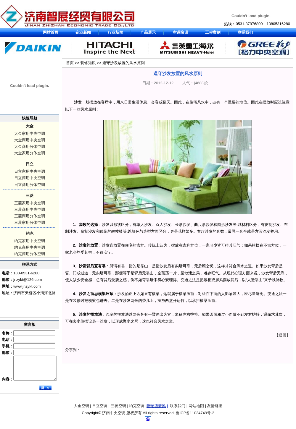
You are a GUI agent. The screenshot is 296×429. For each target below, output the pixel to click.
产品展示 (148, 32)
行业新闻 (115, 32)
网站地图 (196, 410)
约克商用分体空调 (29, 254)
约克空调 (136, 410)
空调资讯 (180, 32)
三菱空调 (118, 410)
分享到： (73, 350)
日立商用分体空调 (29, 184)
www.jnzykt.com (27, 286)
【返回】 (282, 335)
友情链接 (214, 410)
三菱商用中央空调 (29, 209)
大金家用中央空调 (29, 133)
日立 (29, 164)
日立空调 (99, 410)
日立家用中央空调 (29, 171)
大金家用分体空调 (29, 153)
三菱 (29, 195)
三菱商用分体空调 (29, 216)
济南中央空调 (113, 417)
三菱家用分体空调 (29, 222)
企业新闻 (83, 32)
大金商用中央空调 (29, 140)
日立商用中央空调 (29, 178)
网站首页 (50, 32)
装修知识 (88, 63)
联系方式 (29, 264)
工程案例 (213, 32)
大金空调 (81, 410)
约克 (29, 233)
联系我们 (245, 32)
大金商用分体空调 (29, 146)
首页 (70, 63)
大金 (29, 126)
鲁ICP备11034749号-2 (195, 417)
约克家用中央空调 (29, 241)
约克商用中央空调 (29, 247)
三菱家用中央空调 (29, 203)
